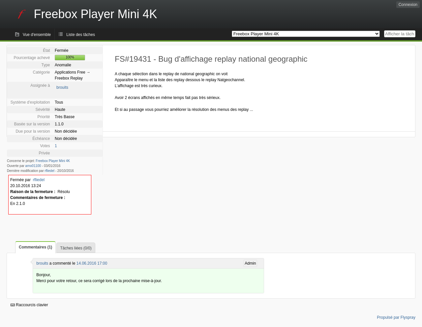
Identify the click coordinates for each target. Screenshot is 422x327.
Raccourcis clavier (29, 305)
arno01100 (33, 166)
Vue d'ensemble (37, 34)
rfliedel (49, 171)
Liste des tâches (80, 34)
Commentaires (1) (35, 247)
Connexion (408, 4)
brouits (62, 87)
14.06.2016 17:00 (91, 263)
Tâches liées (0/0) (75, 248)
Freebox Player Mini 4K (53, 161)
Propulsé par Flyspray (396, 317)
